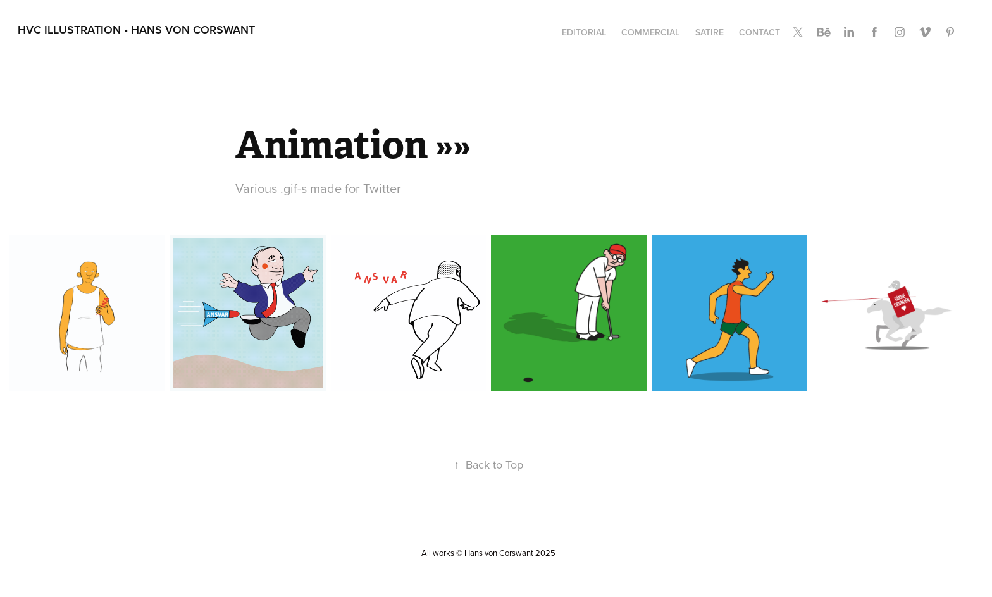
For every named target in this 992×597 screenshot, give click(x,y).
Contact (759, 32)
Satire (709, 32)
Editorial (584, 32)
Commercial (650, 32)
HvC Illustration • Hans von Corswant (136, 29)
